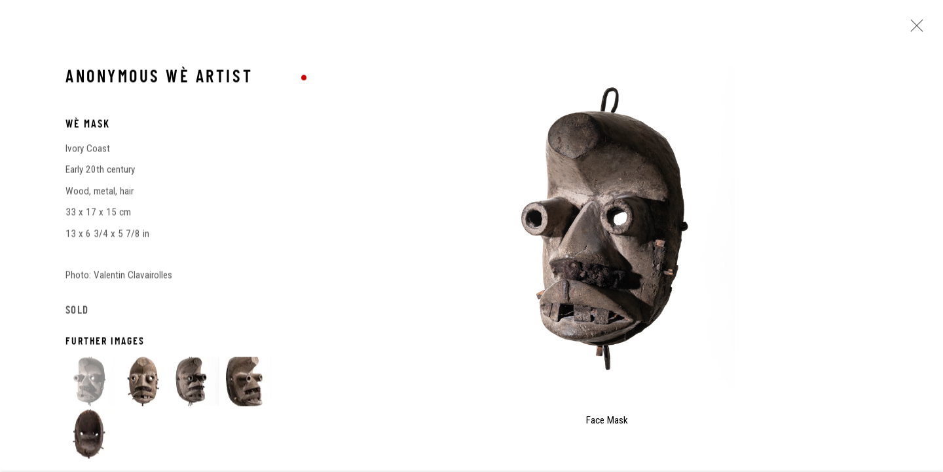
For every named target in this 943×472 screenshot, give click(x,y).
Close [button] (913, 29)
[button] (90, 383)
